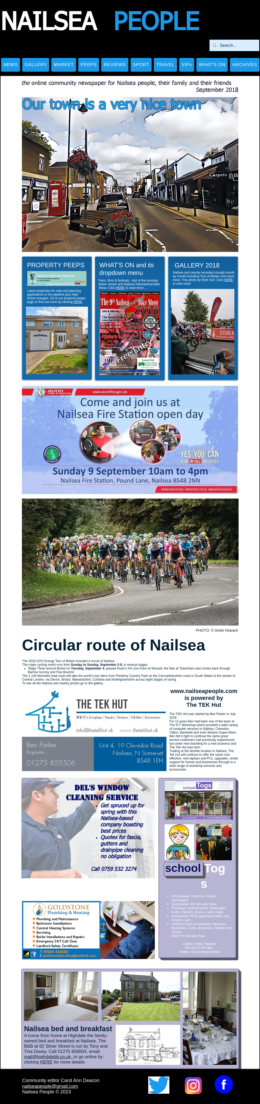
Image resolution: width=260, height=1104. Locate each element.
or (75, 1056)
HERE (77, 302)
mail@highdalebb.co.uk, (48, 1056)
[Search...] (234, 45)
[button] (35, 65)
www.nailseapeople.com (203, 691)
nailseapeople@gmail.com (50, 1086)
